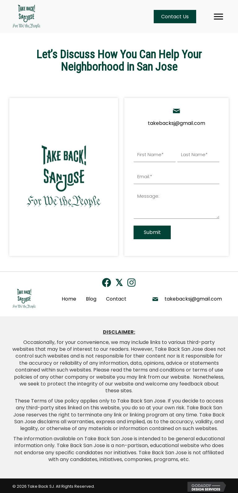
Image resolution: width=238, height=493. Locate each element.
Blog (91, 297)
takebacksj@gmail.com (176, 123)
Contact (116, 297)
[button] (106, 281)
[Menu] (218, 16)
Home (69, 297)
